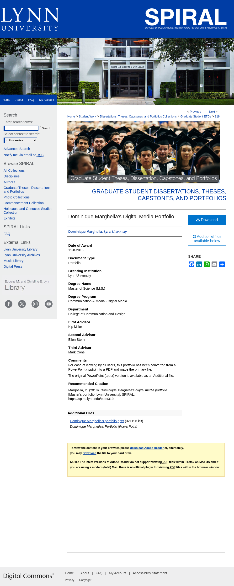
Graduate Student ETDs (196, 116)
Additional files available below (207, 238)
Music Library (13, 261)
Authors (9, 182)
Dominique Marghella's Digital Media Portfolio (121, 216)
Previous (195, 111)
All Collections (14, 170)
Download (207, 220)
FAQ (7, 234)
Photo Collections (17, 197)
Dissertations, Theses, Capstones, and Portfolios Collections (138, 116)
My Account (117, 573)
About (84, 573)
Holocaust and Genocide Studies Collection (28, 210)
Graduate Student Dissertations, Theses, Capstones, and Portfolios (159, 195)
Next (212, 111)
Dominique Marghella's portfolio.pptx (97, 421)
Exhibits (9, 218)
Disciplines (12, 176)
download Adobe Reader (147, 448)
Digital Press (13, 266)
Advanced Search (17, 149)
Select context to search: (22, 134)
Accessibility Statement (150, 573)
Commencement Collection (24, 203)
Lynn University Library (20, 249)
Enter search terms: (18, 122)
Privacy (69, 580)
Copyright (85, 580)
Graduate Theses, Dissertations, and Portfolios (28, 189)
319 (217, 116)
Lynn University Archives (22, 255)
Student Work (87, 116)
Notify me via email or (23, 155)
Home (71, 116)
